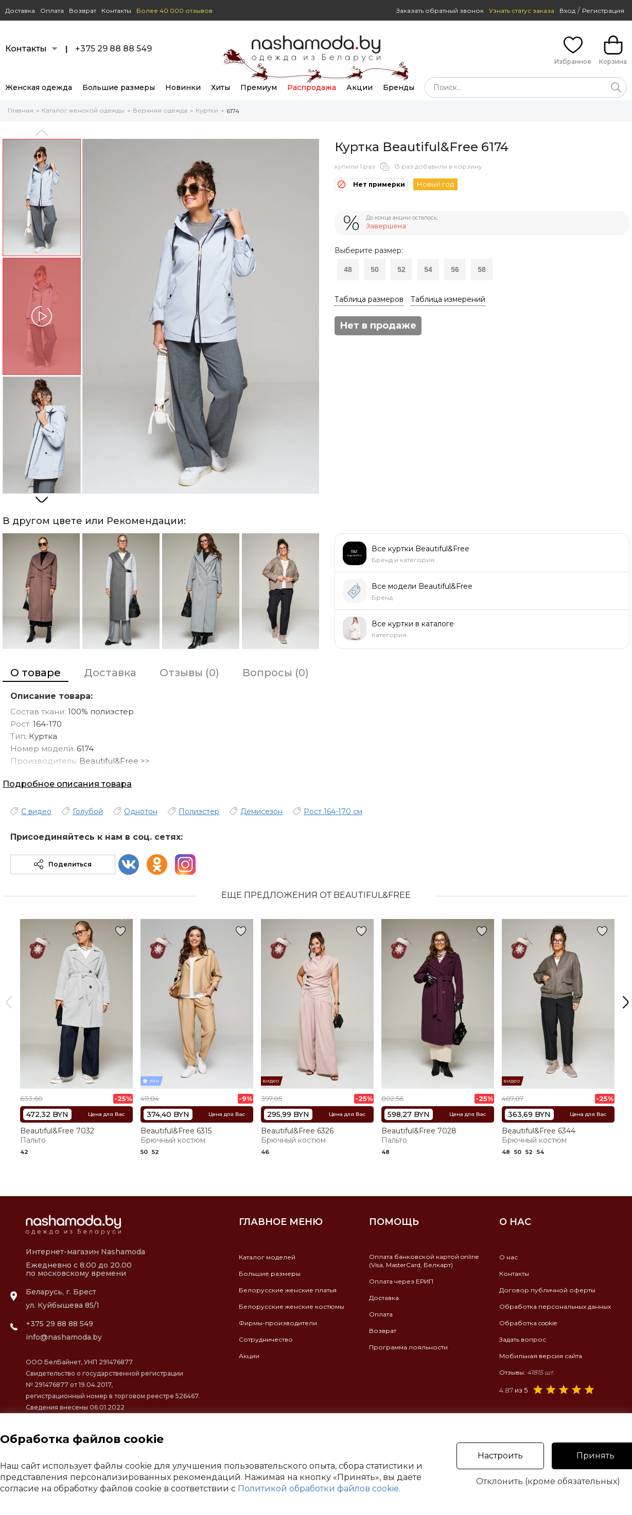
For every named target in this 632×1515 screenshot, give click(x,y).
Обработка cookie (528, 1323)
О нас (508, 1257)
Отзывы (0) (189, 672)
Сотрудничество (266, 1339)
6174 (232, 111)
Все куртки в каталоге (413, 623)
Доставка (20, 10)
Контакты (116, 10)
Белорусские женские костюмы (291, 1306)
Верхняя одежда (160, 110)
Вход (567, 10)
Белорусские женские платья (288, 1290)
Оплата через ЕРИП (401, 1281)
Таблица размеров (369, 299)
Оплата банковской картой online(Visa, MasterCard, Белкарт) (424, 1261)
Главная (20, 110)
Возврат (82, 10)
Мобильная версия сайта (540, 1356)
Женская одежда (38, 87)
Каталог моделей (267, 1257)
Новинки (183, 87)
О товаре (35, 672)
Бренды (398, 87)
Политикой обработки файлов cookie (318, 1488)
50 (375, 269)
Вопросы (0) (275, 672)
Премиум (258, 87)
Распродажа (311, 87)
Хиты (220, 87)
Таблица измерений (448, 299)
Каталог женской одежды (83, 110)
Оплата (52, 10)
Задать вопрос (522, 1339)
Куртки (207, 110)
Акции (359, 87)
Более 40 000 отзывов (174, 10)
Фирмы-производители (278, 1323)
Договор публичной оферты (547, 1290)
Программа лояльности (408, 1347)
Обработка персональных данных (555, 1306)
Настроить (500, 1455)
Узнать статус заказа (521, 10)
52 (401, 269)
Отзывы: (527, 1372)
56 (455, 269)
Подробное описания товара (67, 784)
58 (482, 269)
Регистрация (603, 10)
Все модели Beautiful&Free (422, 586)
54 (428, 269)
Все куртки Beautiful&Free (420, 548)
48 (348, 269)
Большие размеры (118, 87)
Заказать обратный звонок (440, 10)
